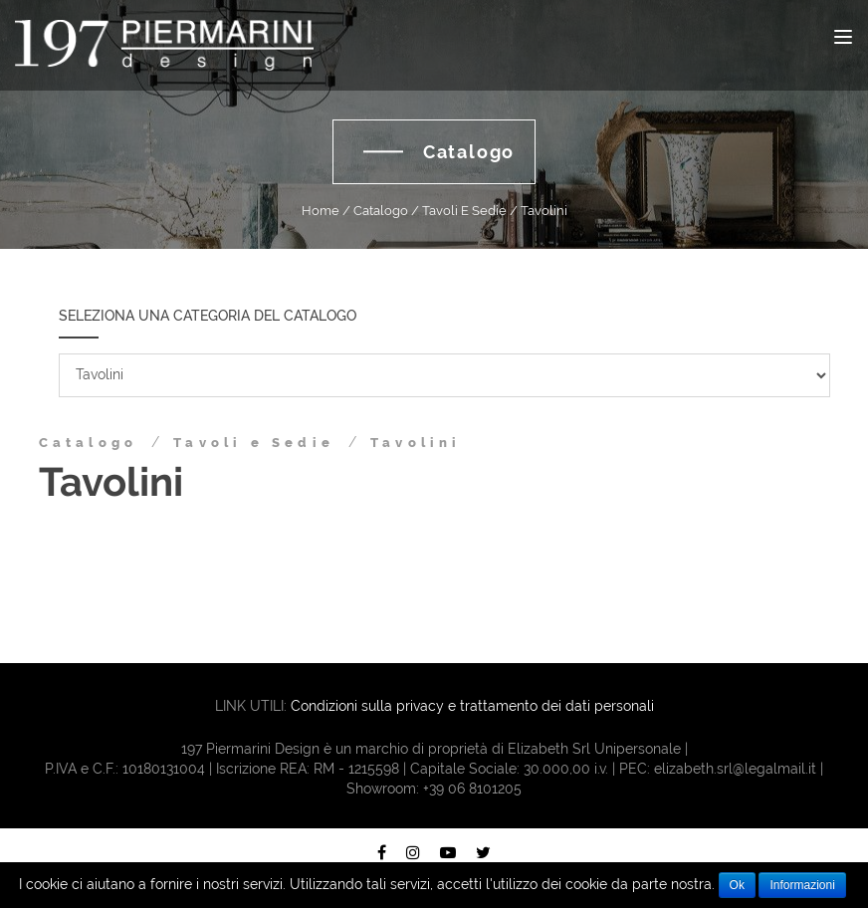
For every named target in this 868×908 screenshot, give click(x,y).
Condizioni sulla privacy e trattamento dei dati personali (472, 706)
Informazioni (801, 885)
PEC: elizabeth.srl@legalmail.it (717, 769)
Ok (737, 885)
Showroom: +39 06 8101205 (434, 788)
